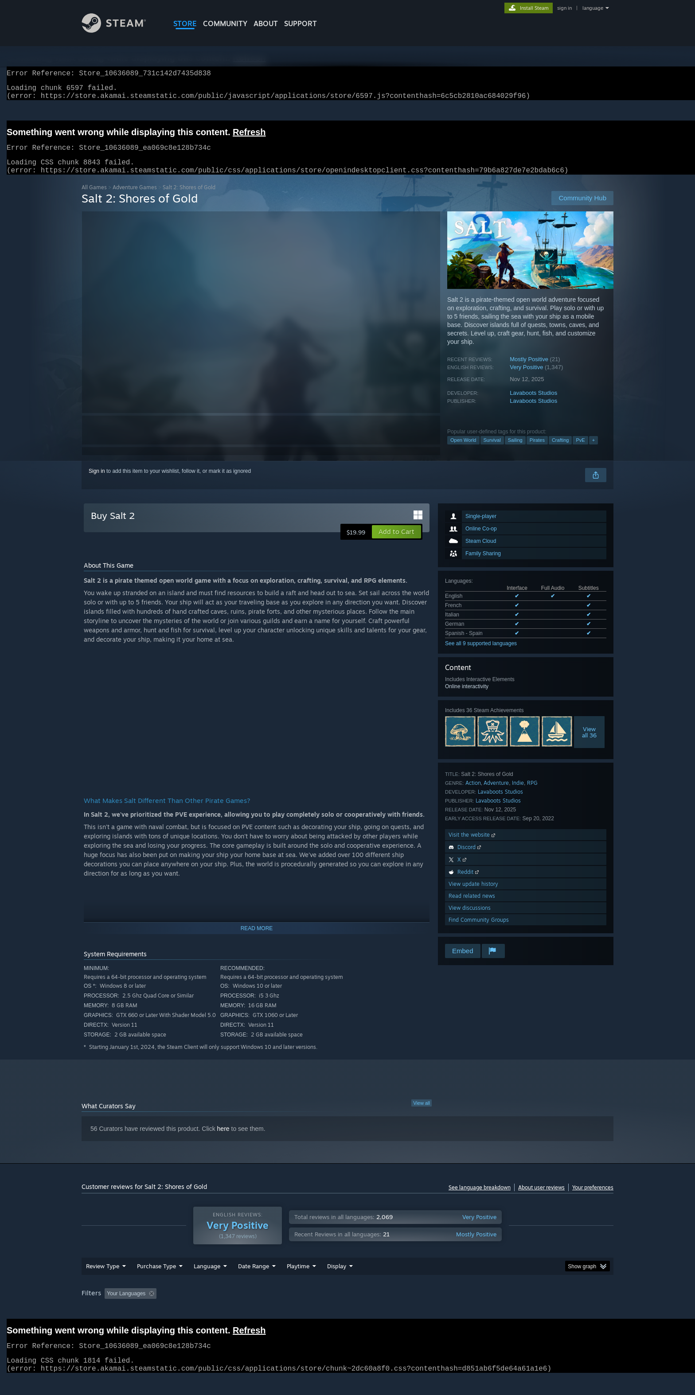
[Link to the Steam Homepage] (121, 30)
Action (473, 793)
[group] (347, 1311)
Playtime (298, 1282)
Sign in (97, 482)
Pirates (537, 450)
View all (421, 1113)
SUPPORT (300, 23)
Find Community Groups (479, 930)
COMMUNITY (225, 23)
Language (207, 1282)
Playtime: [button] (284, 1310)
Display (336, 1282)
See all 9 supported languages (481, 654)
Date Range (253, 1282)
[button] (396, 542)
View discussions (470, 918)
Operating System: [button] (422, 1310)
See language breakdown (480, 1198)
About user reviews (541, 1198)
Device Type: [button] (536, 1310)
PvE (580, 450)
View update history (473, 894)
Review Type (102, 1282)
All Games (94, 198)
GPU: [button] (497, 1310)
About (266, 23)
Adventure (496, 793)
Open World (463, 450)
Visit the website (473, 845)
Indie (518, 793)
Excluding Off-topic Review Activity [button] (216, 1310)
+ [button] (593, 450)
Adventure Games (135, 198)
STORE (185, 23)
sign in (564, 8)
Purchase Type (156, 1282)
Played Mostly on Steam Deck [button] (347, 1310)
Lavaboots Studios (533, 403)
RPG (532, 793)
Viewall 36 (589, 742)
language (592, 8)
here (223, 1139)
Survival (492, 450)
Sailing (515, 450)
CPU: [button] (467, 1310)
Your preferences (592, 1198)
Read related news (472, 906)
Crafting (560, 450)
